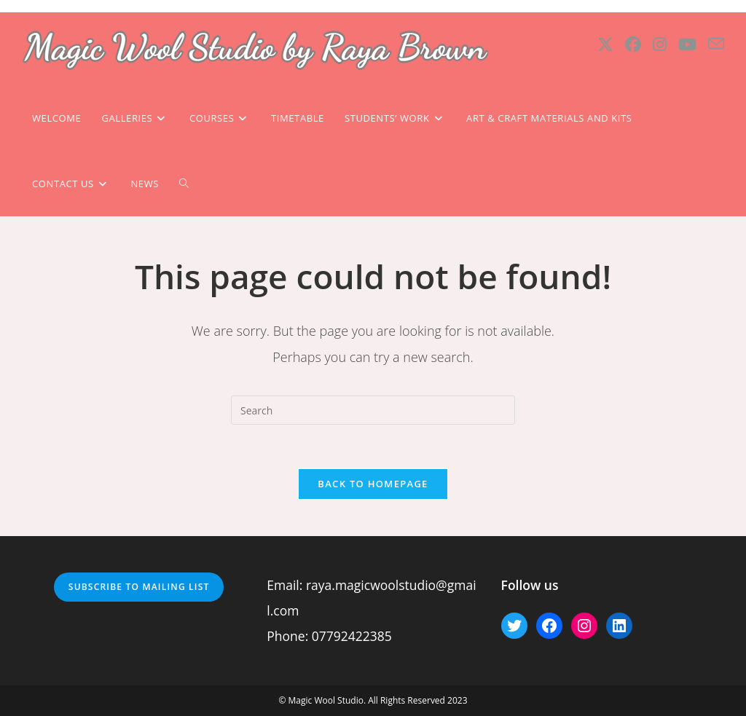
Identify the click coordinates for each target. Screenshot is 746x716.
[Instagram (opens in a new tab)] (659, 44)
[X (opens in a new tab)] (605, 44)
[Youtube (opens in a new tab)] (687, 44)
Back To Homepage (373, 483)
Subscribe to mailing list (139, 587)
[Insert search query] (373, 410)
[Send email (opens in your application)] (716, 44)
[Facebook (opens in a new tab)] (633, 44)
